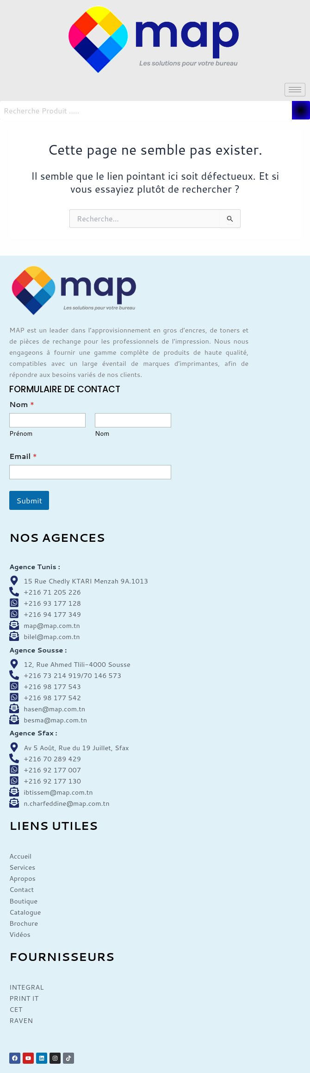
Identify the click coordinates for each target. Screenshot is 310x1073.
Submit (29, 500)
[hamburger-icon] (295, 89)
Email (23, 456)
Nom (102, 434)
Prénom (20, 434)
